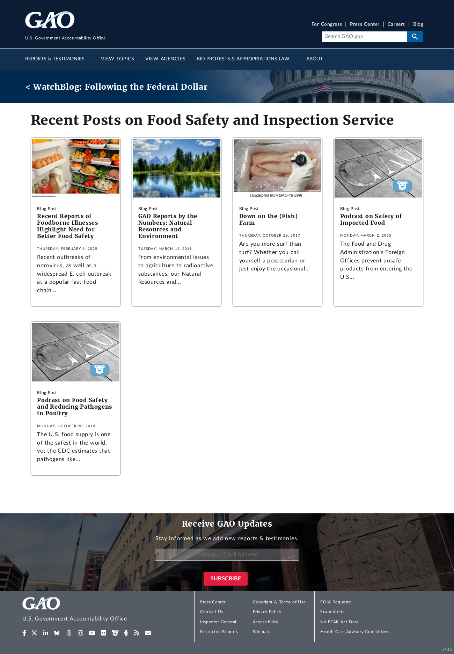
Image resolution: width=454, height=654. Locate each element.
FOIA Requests (335, 602)
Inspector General (218, 622)
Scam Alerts (332, 612)
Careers (396, 24)
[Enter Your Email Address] (227, 555)
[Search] (364, 36)
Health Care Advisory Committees (354, 632)
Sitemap (261, 632)
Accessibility (265, 622)
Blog (418, 24)
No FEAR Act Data (339, 622)
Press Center (365, 24)
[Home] (88, 610)
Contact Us (211, 612)
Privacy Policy (267, 612)
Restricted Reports (219, 632)
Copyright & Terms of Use (279, 602)
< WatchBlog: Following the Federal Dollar (116, 87)
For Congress (327, 24)
